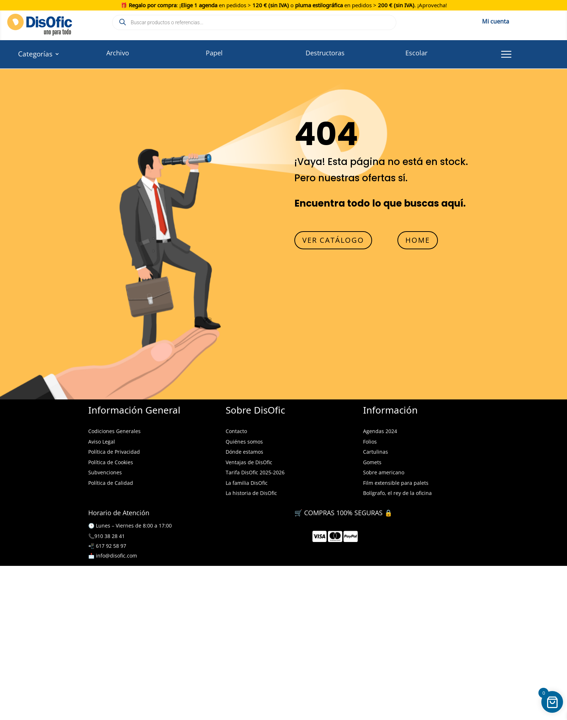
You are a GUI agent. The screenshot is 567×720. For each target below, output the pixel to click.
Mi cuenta (495, 20)
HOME (417, 240)
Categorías (35, 55)
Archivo (117, 52)
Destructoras (325, 52)
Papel (214, 52)
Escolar (416, 52)
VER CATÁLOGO (333, 240)
